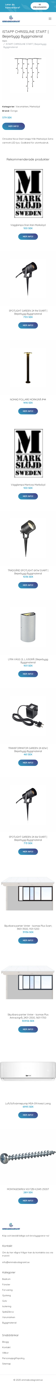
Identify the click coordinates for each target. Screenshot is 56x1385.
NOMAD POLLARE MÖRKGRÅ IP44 (28, 399)
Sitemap (6, 1363)
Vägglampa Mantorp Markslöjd (28, 484)
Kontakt (6, 1347)
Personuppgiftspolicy (13, 1358)
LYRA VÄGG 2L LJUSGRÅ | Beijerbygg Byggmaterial (28, 661)
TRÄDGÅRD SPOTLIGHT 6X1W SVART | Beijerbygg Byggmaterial (28, 572)
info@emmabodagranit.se (16, 1262)
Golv (4, 1300)
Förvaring (7, 1290)
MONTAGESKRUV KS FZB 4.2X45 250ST (28, 1189)
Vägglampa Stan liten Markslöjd (28, 225)
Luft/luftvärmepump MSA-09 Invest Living (28, 1103)
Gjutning (6, 1295)
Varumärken (22, 106)
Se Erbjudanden (39, 5)
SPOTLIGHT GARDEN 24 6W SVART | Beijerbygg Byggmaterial (28, 838)
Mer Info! (13, 126)
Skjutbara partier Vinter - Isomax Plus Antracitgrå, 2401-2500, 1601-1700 (28, 1016)
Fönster (6, 1284)
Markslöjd (35, 106)
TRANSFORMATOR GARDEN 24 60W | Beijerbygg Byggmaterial (28, 750)
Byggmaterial (9, 1322)
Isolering (6, 1306)
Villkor (5, 1352)
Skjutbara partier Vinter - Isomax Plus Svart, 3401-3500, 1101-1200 (28, 927)
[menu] (50, 19)
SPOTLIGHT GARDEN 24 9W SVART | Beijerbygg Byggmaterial (28, 312)
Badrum (6, 1279)
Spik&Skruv (8, 1311)
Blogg (5, 1341)
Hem (4, 41)
